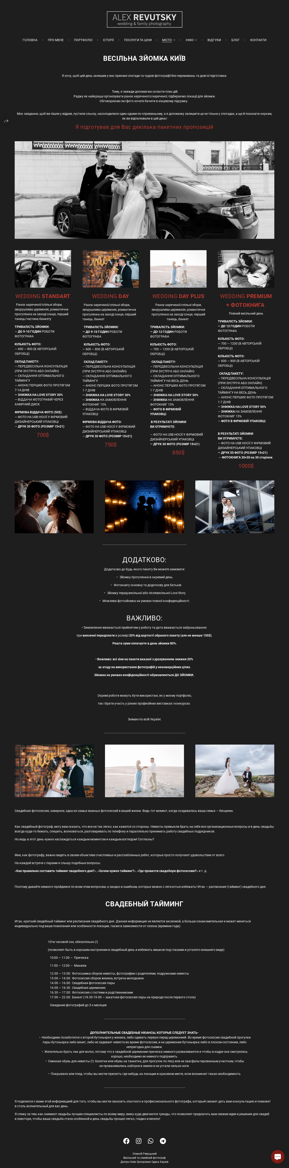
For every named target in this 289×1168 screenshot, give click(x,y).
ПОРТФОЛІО (83, 40)
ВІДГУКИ (214, 40)
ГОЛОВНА (30, 40)
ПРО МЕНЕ (56, 40)
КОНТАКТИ (258, 40)
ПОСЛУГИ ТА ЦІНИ (138, 40)
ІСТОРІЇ (108, 40)
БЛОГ (235, 40)
